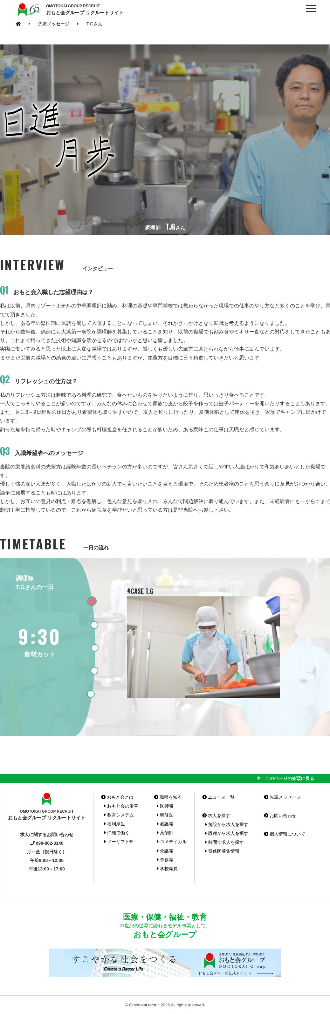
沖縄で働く (116, 832)
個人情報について (284, 833)
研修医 (165, 814)
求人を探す (216, 815)
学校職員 (167, 868)
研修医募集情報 (222, 851)
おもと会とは (117, 797)
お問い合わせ (280, 815)
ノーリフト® (118, 841)
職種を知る (168, 797)
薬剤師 (165, 832)
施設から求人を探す (226, 824)
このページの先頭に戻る (285, 778)
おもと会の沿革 (121, 806)
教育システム (119, 814)
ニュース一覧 (218, 797)
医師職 (165, 806)
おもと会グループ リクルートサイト (85, 9)
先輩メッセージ (53, 23)
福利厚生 (114, 823)
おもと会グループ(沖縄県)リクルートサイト (28, 9)
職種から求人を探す (226, 833)
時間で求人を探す (224, 842)
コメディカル (172, 841)
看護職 (165, 823)
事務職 (165, 859)
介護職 (165, 850)
